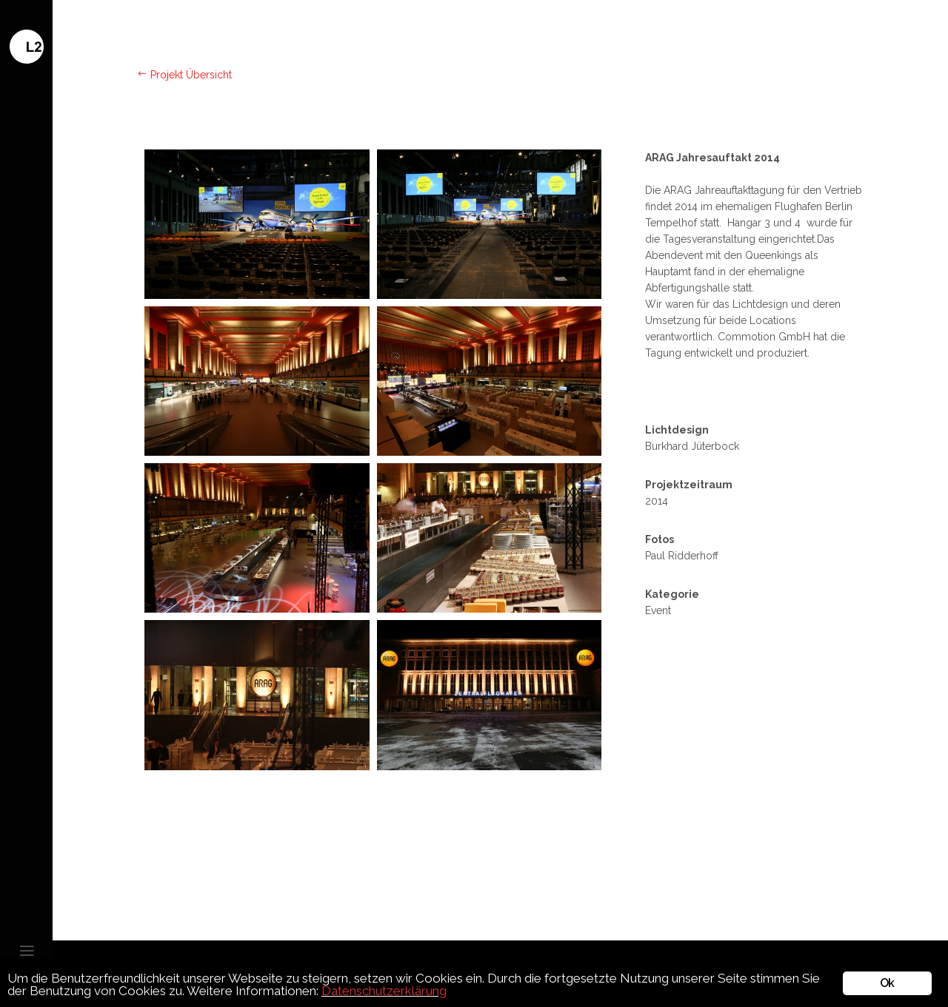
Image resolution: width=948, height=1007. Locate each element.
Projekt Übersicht (184, 75)
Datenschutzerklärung (384, 990)
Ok (887, 983)
